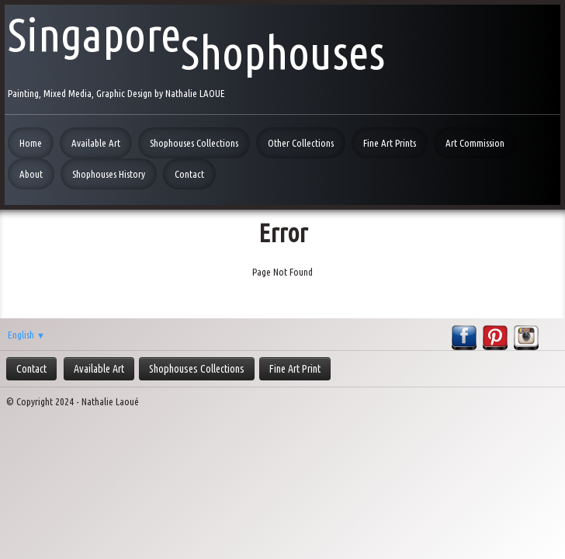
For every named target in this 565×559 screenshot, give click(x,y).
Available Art (95, 142)
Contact (189, 173)
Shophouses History (108, 173)
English (26, 334)
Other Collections (301, 142)
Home (30, 142)
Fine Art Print (295, 369)
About (31, 173)
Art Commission (474, 142)
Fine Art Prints (389, 142)
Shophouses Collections (194, 142)
